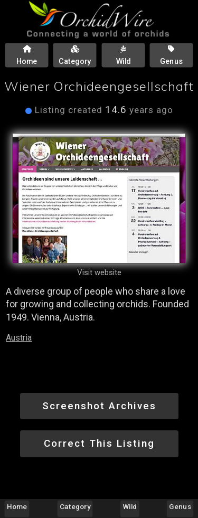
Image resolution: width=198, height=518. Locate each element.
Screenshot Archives (99, 406)
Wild (130, 506)
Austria (19, 338)
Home (17, 506)
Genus (180, 506)
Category (75, 506)
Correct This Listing (99, 443)
